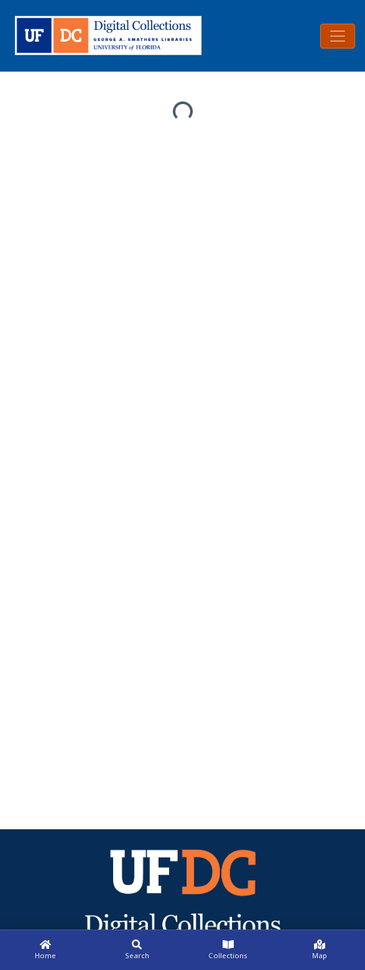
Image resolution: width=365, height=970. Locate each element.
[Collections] (228, 950)
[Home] (45, 950)
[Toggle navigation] (337, 36)
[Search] (137, 950)
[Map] (319, 950)
